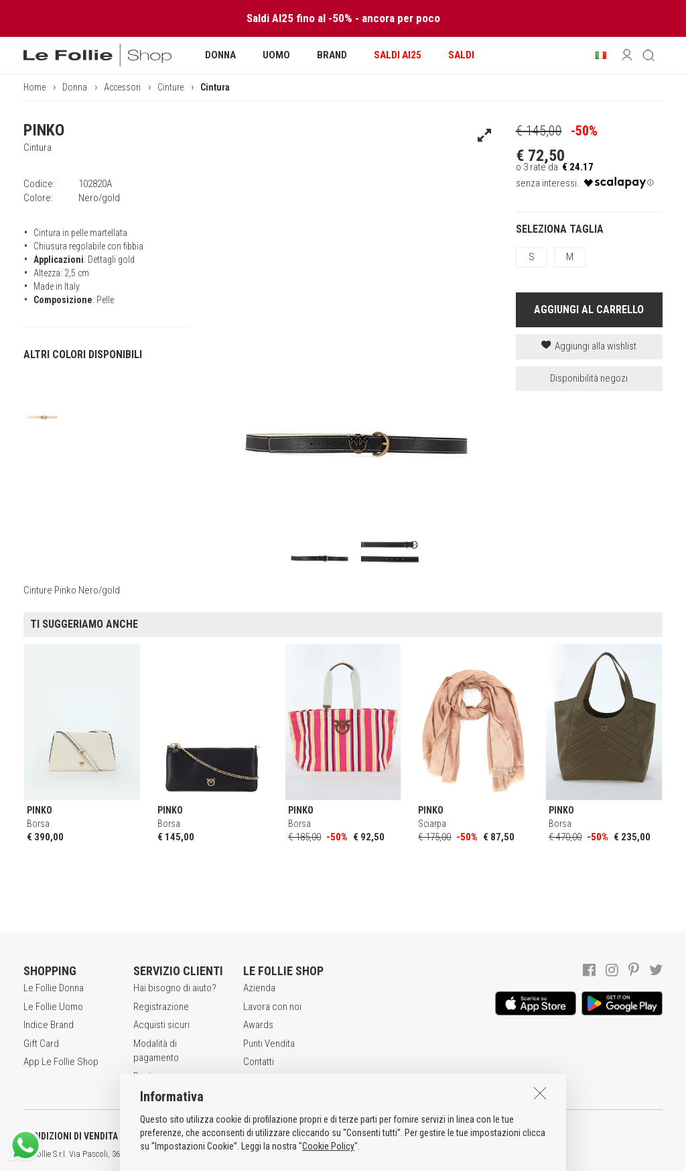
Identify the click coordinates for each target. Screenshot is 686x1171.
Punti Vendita (269, 1044)
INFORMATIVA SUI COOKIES (351, 1136)
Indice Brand (48, 1025)
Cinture (170, 87)
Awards (258, 1025)
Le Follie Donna (53, 988)
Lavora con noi (272, 1007)
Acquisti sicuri (161, 1025)
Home (34, 87)
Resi (142, 1076)
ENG (475, 1154)
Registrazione (161, 1007)
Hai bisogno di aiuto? (174, 988)
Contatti (258, 1062)
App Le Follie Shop (60, 1062)
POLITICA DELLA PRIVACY (207, 1136)
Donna (74, 87)
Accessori (122, 87)
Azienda (259, 988)
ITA (460, 1154)
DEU (492, 1154)
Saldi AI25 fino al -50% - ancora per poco (343, 18)
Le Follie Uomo (53, 1007)
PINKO (43, 130)
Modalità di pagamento (156, 1051)
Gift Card (41, 1044)
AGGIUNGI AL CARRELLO (589, 309)
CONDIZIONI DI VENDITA (70, 1136)
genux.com (429, 1154)
